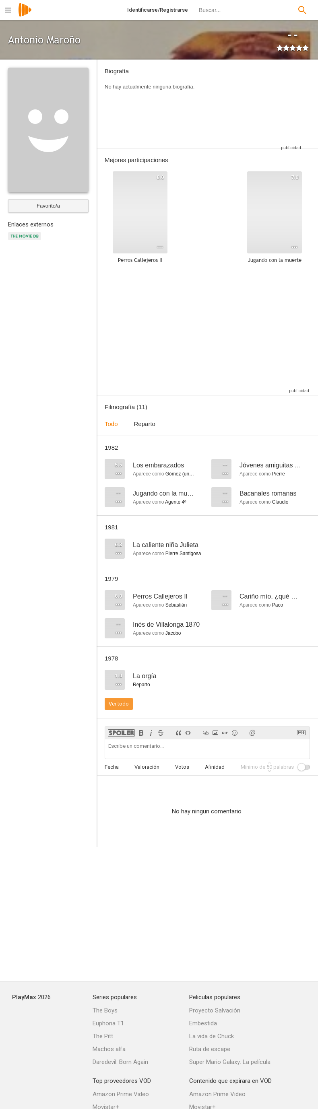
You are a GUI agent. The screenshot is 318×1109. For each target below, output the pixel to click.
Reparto (144, 423)
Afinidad (215, 767)
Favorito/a (48, 206)
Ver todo (119, 704)
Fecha (112, 767)
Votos (182, 767)
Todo (111, 423)
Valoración (146, 767)
